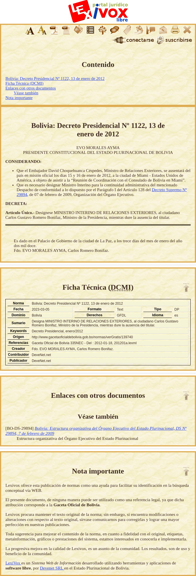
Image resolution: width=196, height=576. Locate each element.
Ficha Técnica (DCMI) (24, 83)
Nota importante (18, 97)
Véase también (26, 93)
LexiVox (13, 562)
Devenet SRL (52, 568)
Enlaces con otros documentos (30, 88)
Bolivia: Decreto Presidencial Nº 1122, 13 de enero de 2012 (54, 78)
